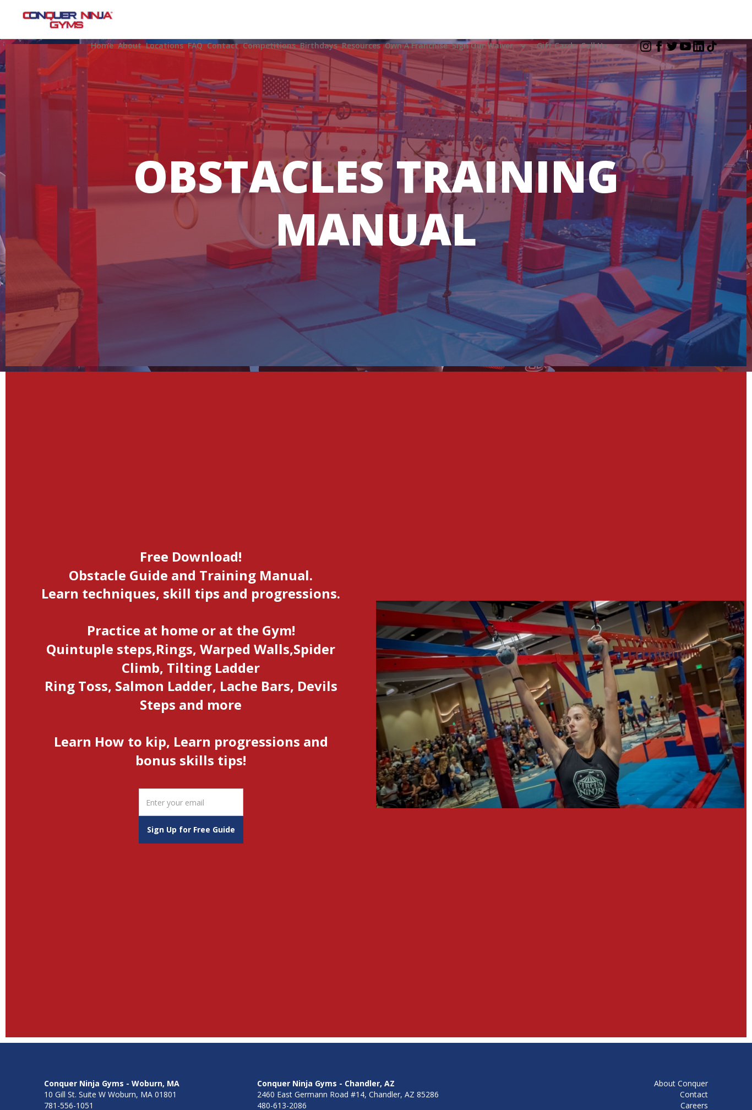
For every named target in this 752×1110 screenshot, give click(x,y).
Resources (361, 45)
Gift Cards (556, 45)
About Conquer (681, 1083)
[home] (68, 20)
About (129, 45)
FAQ (195, 45)
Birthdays (318, 45)
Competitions (269, 45)
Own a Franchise (416, 45)
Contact (222, 45)
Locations (164, 45)
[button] (492, 46)
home (102, 45)
